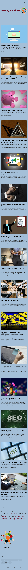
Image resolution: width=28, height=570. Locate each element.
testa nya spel (4, 509)
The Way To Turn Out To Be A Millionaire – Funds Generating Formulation (12, 334)
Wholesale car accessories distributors (16, 509)
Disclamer (3, 549)
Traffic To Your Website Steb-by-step (14, 462)
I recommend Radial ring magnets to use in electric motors (14, 141)
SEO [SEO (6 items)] (10, 562)
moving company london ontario (9, 518)
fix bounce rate (21, 514)
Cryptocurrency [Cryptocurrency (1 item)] (9, 559)
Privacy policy (3, 552)
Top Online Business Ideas (10, 172)
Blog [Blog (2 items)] (3, 559)
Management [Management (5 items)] (4, 562)
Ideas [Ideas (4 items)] (20, 559)
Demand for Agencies (19, 516)
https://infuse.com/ (13, 513)
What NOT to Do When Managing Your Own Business (12, 237)
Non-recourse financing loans (11, 110)
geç (20, 511)
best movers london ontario (11, 514)
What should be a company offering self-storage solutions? (13, 77)
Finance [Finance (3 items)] (15, 559)
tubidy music (19, 518)
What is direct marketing (10, 45)
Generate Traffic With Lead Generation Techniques (10, 399)
